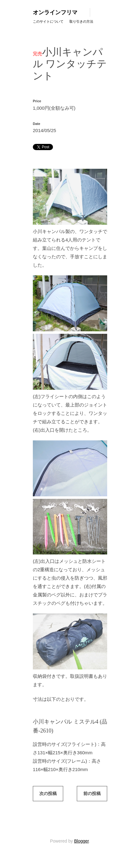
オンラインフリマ (55, 12)
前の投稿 (92, 793)
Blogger (81, 841)
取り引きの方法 (81, 21)
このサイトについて (48, 21)
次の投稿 (48, 793)
